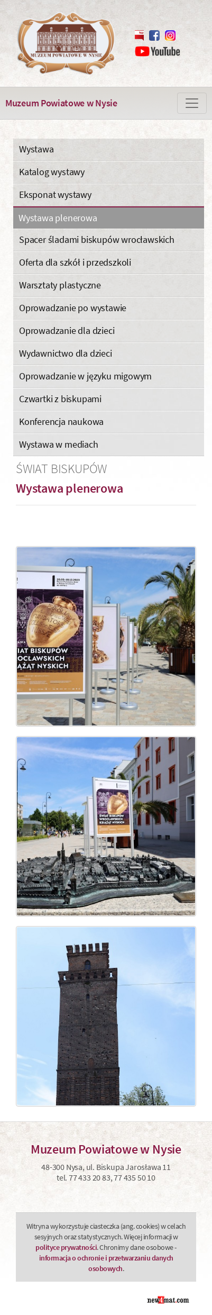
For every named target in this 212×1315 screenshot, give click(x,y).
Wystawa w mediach (58, 444)
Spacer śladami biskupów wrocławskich (96, 239)
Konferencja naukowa (61, 421)
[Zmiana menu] (192, 103)
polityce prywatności (66, 1247)
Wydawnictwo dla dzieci (65, 353)
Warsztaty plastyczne (60, 285)
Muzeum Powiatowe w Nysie (61, 103)
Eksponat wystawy (55, 194)
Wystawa (36, 149)
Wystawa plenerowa (58, 218)
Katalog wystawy (52, 172)
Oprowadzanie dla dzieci (66, 330)
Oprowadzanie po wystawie (72, 308)
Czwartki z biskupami (60, 399)
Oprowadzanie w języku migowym (85, 376)
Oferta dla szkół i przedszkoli (75, 262)
